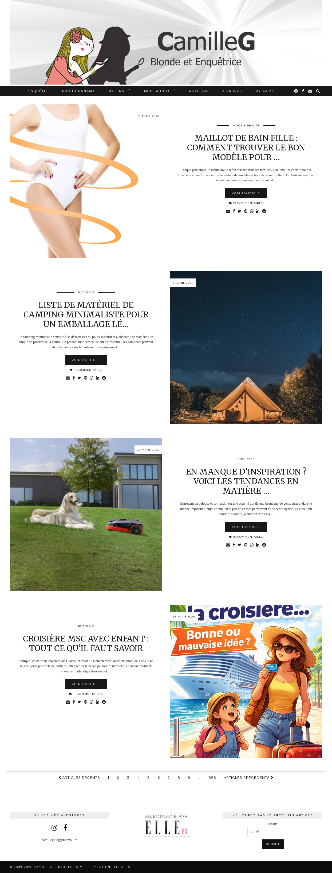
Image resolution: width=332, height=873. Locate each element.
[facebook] (303, 91)
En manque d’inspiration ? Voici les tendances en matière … (246, 481)
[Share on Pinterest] (246, 211)
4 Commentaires (86, 370)
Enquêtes (38, 91)
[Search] (318, 91)
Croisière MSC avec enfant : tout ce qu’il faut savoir (86, 643)
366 (212, 777)
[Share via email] (227, 211)
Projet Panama (78, 91)
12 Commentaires (246, 203)
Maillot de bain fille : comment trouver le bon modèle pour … (246, 147)
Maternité (119, 91)
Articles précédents (249, 777)
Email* (272, 829)
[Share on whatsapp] (252, 211)
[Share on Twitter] (239, 211)
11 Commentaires (86, 694)
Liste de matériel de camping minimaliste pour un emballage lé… (86, 314)
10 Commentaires (246, 537)
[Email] (310, 91)
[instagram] (296, 91)
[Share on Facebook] (233, 211)
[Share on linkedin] (258, 211)
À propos (232, 91)
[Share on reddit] (264, 211)
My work (264, 91)
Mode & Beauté (160, 91)
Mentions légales (112, 867)
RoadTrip (199, 91)
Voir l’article (246, 193)
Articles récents (79, 777)
